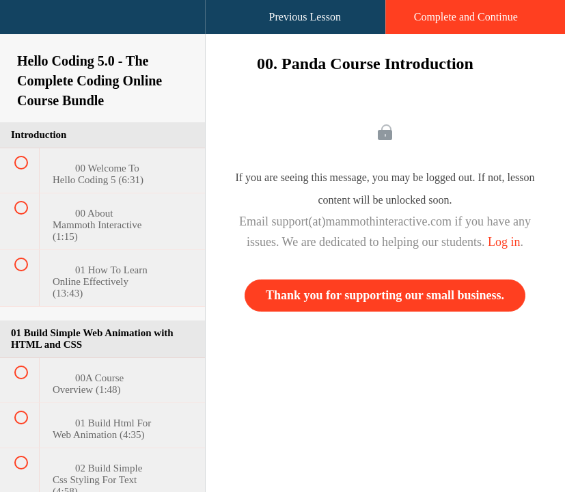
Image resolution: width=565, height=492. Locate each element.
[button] (24, 24)
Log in (504, 242)
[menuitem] (102, 31)
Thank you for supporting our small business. (385, 295)
